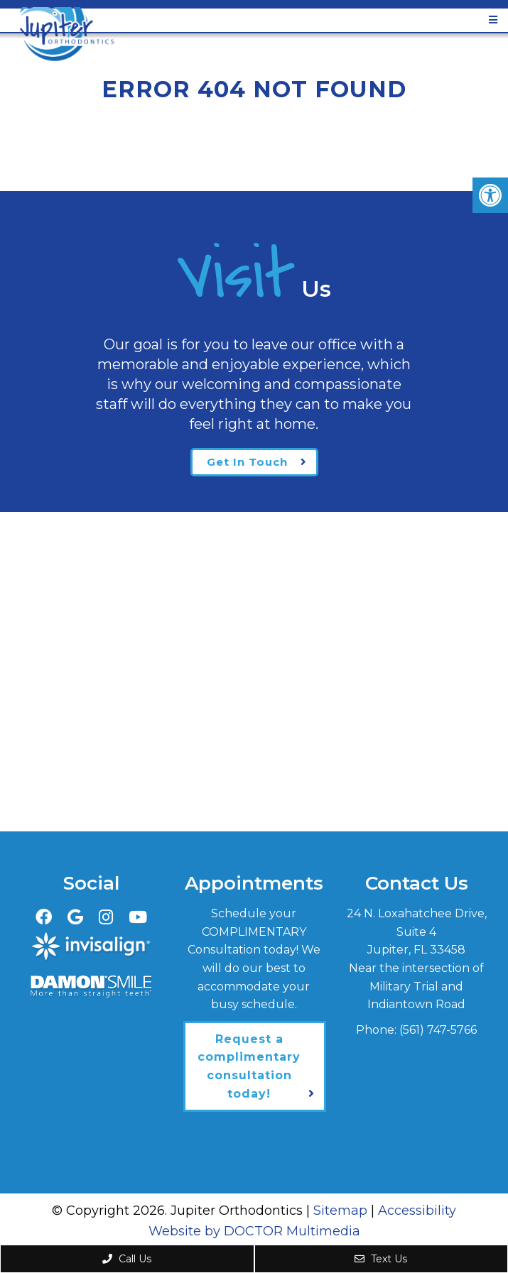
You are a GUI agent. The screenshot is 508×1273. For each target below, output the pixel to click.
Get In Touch (247, 462)
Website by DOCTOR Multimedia (254, 1231)
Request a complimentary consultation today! (249, 1066)
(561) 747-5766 (438, 1030)
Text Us (381, 1258)
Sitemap (340, 1210)
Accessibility (417, 1210)
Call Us (126, 1258)
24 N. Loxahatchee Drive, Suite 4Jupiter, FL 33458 (417, 931)
